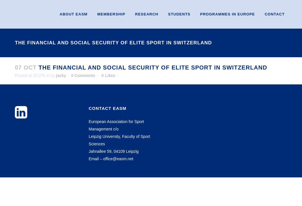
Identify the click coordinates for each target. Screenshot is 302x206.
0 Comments (83, 75)
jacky (61, 75)
